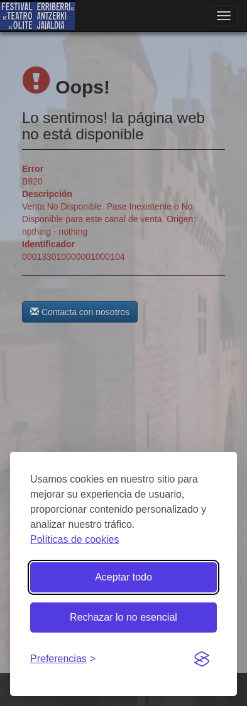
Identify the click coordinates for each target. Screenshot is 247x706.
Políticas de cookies (74, 539)
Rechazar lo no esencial (123, 617)
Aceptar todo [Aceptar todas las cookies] (123, 577)
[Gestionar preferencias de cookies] (63, 659)
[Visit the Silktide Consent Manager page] (202, 659)
